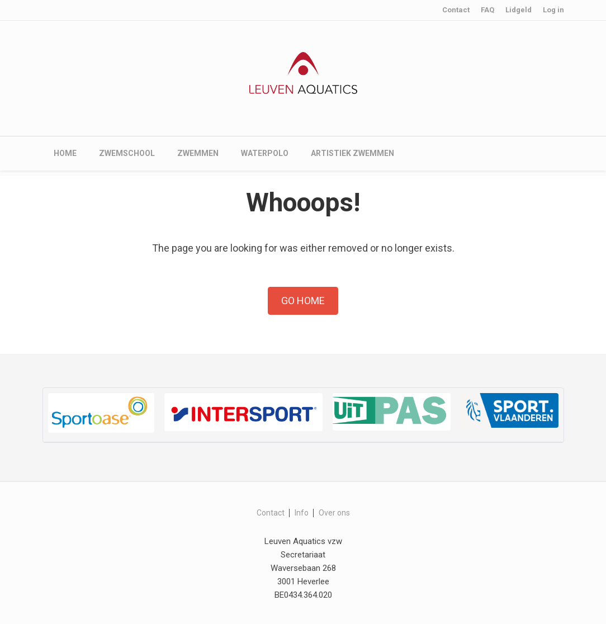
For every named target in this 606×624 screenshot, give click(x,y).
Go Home (303, 300)
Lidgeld (518, 10)
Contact (456, 10)
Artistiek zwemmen (352, 153)
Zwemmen (198, 153)
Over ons (334, 512)
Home (65, 153)
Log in (553, 10)
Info (302, 512)
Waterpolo (264, 153)
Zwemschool (127, 153)
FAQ (487, 10)
